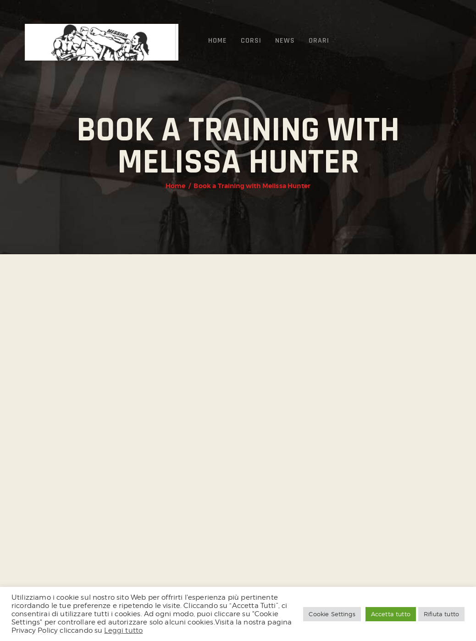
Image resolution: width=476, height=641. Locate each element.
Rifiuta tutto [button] (441, 614)
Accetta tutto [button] (390, 614)
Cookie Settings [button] (332, 614)
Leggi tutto (123, 630)
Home (176, 186)
